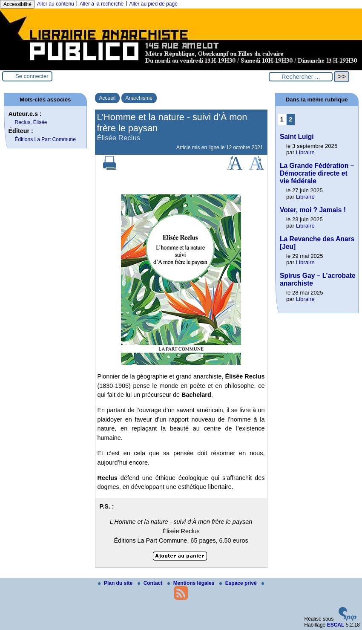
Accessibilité (17, 4)
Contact (151, 583)
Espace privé (238, 583)
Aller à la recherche (102, 4)
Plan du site (116, 583)
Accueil (107, 98)
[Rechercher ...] (301, 76)
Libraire (305, 152)
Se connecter (32, 76)
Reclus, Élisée (31, 122)
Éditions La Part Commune (45, 139)
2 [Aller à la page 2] (290, 119)
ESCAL (336, 625)
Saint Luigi (297, 136)
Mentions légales (191, 583)
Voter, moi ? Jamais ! (313, 210)
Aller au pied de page (153, 4)
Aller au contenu (55, 4)
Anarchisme (139, 98)
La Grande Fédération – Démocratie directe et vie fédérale (317, 173)
